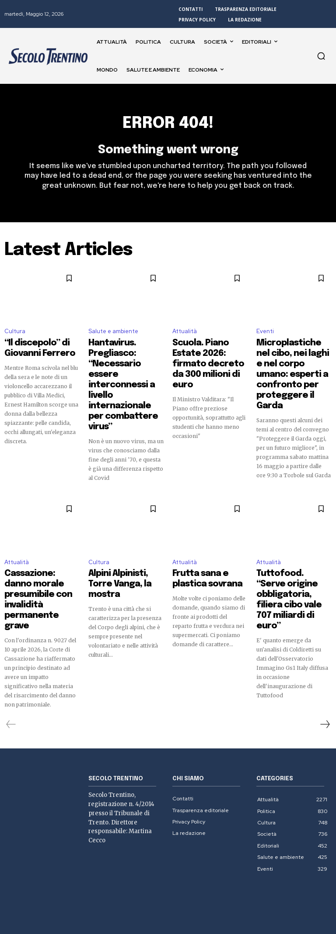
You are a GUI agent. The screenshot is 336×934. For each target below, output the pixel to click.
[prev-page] (11, 661)
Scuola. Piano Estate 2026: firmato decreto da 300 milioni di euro (208, 354)
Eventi (265, 336)
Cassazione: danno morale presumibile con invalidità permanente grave (40, 552)
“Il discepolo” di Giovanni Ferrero (29, 350)
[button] (321, 55)
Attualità (184, 336)
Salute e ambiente (113, 336)
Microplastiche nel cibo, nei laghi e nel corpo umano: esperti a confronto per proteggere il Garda (294, 362)
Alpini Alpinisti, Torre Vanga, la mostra (118, 544)
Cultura (14, 336)
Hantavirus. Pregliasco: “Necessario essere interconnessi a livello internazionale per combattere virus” (124, 362)
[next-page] (325, 661)
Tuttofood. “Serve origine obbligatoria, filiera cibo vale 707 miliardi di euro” (287, 552)
